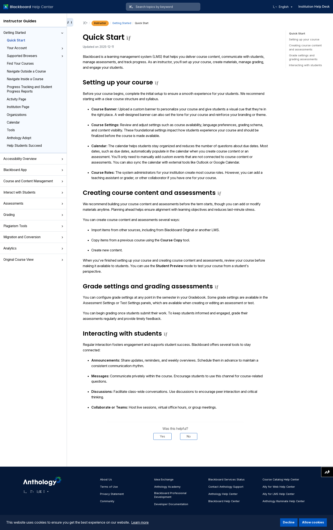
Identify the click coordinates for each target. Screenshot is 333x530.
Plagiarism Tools (33, 226)
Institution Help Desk (314, 6)
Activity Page (16, 99)
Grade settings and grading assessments (303, 57)
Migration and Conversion (33, 237)
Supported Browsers (35, 56)
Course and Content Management (33, 181)
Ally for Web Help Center (278, 486)
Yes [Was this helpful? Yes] (162, 436)
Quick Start (16, 40)
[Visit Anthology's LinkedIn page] (39, 491)
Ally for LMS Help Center (278, 494)
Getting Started (33, 33)
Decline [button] (289, 522)
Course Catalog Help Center (280, 479)
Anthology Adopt (19, 138)
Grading (33, 215)
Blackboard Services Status (226, 479)
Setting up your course (304, 39)
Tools (11, 130)
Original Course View (33, 260)
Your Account (35, 48)
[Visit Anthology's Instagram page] (46, 491)
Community (107, 501)
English (285, 7)
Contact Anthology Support (225, 486)
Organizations (17, 115)
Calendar (13, 122)
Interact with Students (33, 192)
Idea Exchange (164, 479)
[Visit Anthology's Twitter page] (32, 491)
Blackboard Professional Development (170, 495)
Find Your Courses (20, 63)
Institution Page (18, 107)
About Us (106, 479)
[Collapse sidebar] (70, 22)
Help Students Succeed (24, 146)
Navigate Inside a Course (25, 79)
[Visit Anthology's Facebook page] (25, 491)
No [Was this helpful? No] (189, 436)
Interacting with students (305, 65)
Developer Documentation (171, 504)
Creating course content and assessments (305, 47)
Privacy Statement (112, 494)
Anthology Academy (167, 486)
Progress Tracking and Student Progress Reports (29, 89)
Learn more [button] (140, 522)
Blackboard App (33, 170)
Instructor (100, 23)
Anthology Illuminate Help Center (283, 501)
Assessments (33, 203)
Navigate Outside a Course (26, 71)
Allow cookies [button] (313, 522)
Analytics (33, 248)
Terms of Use (109, 486)
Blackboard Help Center (224, 501)
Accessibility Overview (33, 159)
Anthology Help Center (223, 494)
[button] (62, 33)
